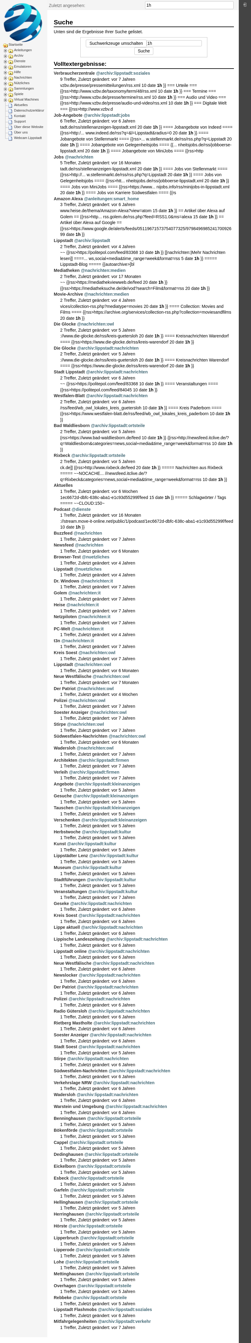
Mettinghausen (69, 1273)
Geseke (61, 903)
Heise (59, 604)
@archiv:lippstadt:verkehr (124, 1321)
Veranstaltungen (70, 891)
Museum (62, 867)
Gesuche (63, 795)
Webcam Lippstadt (28, 138)
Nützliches (22, 83)
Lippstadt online (70, 951)
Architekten (65, 760)
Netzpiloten (65, 616)
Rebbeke (62, 1297)
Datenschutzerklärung (30, 110)
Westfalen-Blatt (69, 395)
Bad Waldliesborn (72, 425)
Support (20, 121)
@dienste (81, 509)
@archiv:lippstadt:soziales (123, 73)
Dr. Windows (66, 581)
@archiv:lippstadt (92, 240)
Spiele (19, 94)
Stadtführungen (69, 879)
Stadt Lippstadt (69, 371)
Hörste (60, 1226)
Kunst (60, 843)
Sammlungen (24, 88)
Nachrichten (23, 77)
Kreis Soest (65, 652)
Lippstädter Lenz (71, 855)
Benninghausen (70, 1118)
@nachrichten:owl (95, 324)
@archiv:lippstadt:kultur (106, 831)
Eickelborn (65, 1166)
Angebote (64, 784)
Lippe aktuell (67, 927)
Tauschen (63, 807)
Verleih (61, 772)
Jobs (59, 157)
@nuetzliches (95, 556)
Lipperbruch (66, 1237)
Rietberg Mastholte (73, 1023)
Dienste (19, 61)
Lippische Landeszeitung (79, 939)
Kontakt (19, 116)
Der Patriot (65, 688)
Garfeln (61, 1190)
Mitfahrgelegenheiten (75, 1321)
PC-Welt (62, 628)
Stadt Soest (65, 1046)
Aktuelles (21, 105)
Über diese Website (28, 127)
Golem (60, 592)
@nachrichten (79, 157)
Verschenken (67, 820)
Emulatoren (22, 66)
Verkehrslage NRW (73, 1082)
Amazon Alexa (68, 198)
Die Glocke (65, 324)
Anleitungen (23, 50)
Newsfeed (64, 545)
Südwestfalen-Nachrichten (80, 736)
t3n (57, 640)
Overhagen (65, 1285)
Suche (230, 5)
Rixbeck (62, 455)
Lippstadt (63, 240)
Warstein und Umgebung (79, 1106)
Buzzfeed (63, 533)
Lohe (59, 1261)
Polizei (60, 700)
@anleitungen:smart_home (111, 198)
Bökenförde (66, 1130)
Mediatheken (67, 270)
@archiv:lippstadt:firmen (103, 760)
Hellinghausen (68, 1202)
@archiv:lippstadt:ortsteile (118, 425)
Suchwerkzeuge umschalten (116, 43)
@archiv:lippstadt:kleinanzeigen (107, 784)
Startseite (16, 44)
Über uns (21, 132)
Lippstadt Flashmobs (75, 1309)
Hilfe (17, 72)
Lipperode (64, 1249)
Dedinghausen (68, 1154)
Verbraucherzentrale (74, 73)
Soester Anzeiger (71, 712)
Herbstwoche (67, 831)
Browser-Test (67, 556)
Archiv (19, 55)
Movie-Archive (68, 294)
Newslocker (66, 975)
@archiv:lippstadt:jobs (107, 115)
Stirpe (60, 724)
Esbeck (61, 1178)
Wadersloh (64, 748)
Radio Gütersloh (70, 1011)
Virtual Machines (26, 99)
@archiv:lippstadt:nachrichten (108, 348)
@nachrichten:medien (103, 270)
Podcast (62, 509)
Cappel (61, 1142)
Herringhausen (69, 1214)
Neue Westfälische (72, 676)
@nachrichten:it (97, 581)
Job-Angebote (68, 115)
